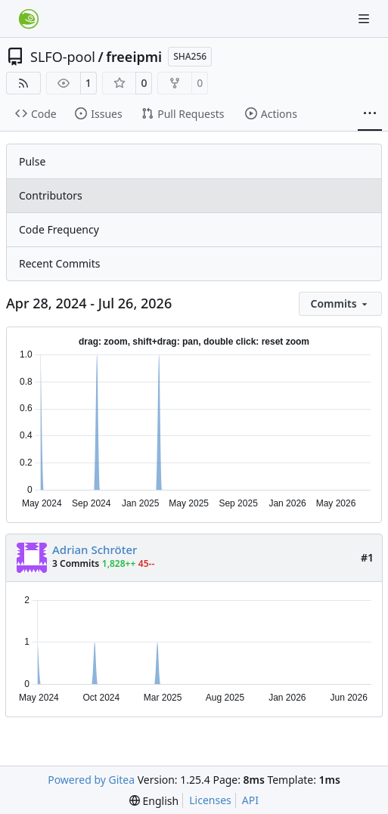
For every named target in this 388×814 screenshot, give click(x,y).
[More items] (370, 114)
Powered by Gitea (91, 779)
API (250, 800)
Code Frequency (59, 229)
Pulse (32, 161)
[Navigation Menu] (365, 18)
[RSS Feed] (23, 83)
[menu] (340, 304)
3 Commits (75, 563)
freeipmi (134, 56)
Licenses (210, 800)
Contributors (50, 195)
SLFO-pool (62, 56)
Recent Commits (59, 263)
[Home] (29, 18)
